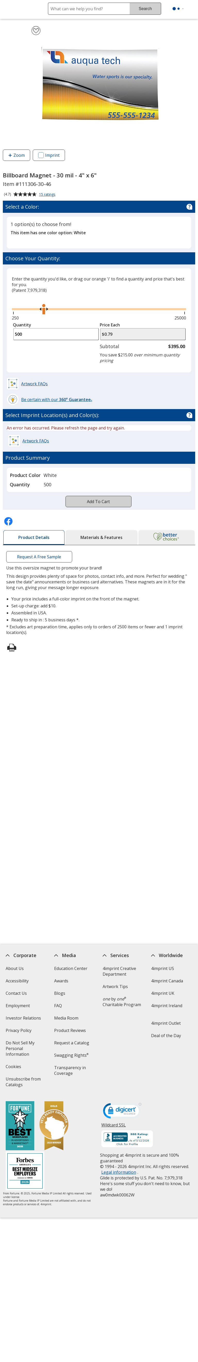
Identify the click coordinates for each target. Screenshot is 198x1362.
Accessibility (16, 981)
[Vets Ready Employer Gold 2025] (54, 1126)
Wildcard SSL (113, 1127)
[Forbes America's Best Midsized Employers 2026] (25, 1172)
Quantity (22, 325)
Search (145, 8)
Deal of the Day (166, 1035)
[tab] (33, 537)
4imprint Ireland (166, 1005)
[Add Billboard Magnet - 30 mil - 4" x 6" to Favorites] (36, 31)
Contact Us (16, 993)
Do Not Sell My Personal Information (24, 1050)
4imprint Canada (167, 981)
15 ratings (48, 194)
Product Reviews (70, 1030)
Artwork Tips (115, 986)
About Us (14, 968)
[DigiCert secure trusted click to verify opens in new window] (122, 1112)
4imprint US (162, 968)
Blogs (59, 993)
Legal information (118, 1172)
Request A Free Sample (39, 557)
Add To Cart (98, 501)
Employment (17, 1005)
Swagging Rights (71, 1055)
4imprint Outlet (166, 1023)
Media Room (66, 1018)
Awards (61, 981)
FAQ (58, 1005)
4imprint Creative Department (119, 971)
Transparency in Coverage (70, 1072)
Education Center (70, 968)
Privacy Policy (18, 1032)
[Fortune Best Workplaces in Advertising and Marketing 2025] (20, 1126)
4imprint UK (162, 993)
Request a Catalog (71, 1043)
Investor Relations (23, 1019)
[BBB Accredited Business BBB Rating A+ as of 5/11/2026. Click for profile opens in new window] (127, 1139)
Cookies (13, 1068)
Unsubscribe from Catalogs (22, 1083)
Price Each (110, 325)
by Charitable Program (122, 1001)
